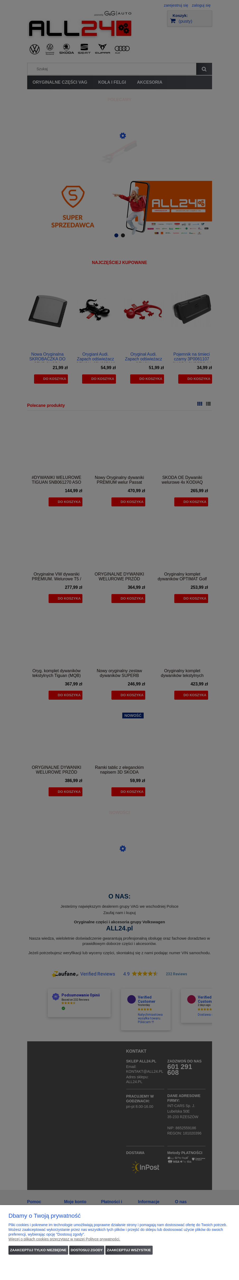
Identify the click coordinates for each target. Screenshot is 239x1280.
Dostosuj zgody (87, 1250)
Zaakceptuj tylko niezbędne (38, 1250)
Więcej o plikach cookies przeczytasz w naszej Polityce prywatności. (64, 1239)
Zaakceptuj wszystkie (129, 1250)
